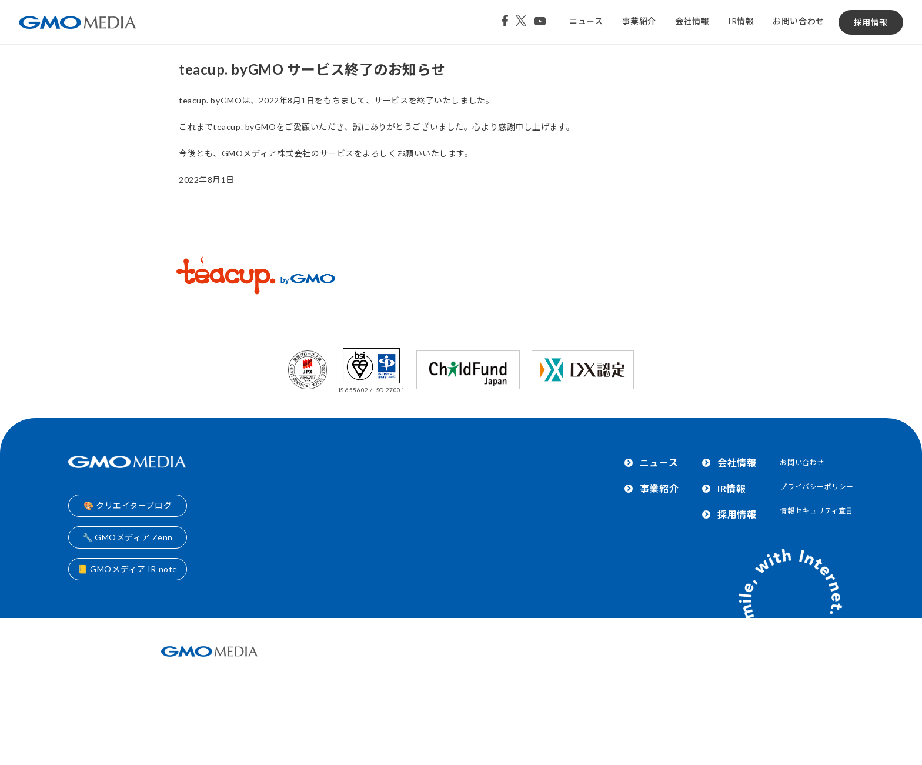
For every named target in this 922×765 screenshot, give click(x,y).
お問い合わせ (798, 21)
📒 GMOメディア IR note (128, 569)
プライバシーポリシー (817, 486)
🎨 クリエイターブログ (127, 505)
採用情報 (871, 22)
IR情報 (741, 21)
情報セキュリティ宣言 (816, 510)
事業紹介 (639, 21)
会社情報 (692, 21)
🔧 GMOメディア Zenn (127, 537)
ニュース (586, 21)
